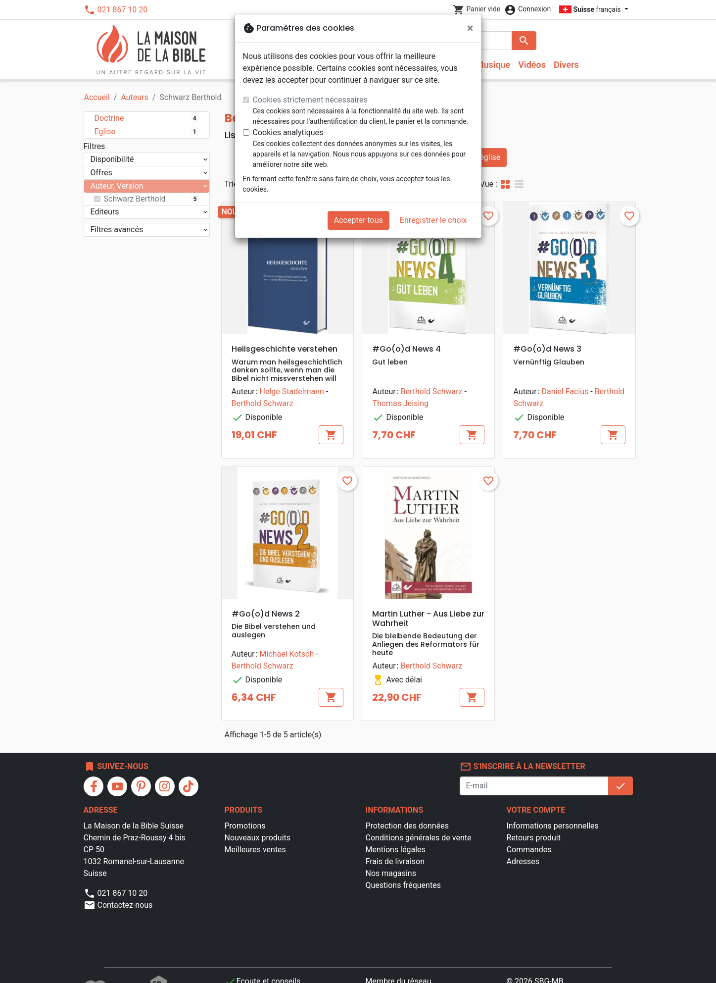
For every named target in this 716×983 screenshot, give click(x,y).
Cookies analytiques (288, 132)
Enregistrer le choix (433, 220)
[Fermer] (470, 28)
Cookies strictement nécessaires (310, 99)
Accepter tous (358, 220)
